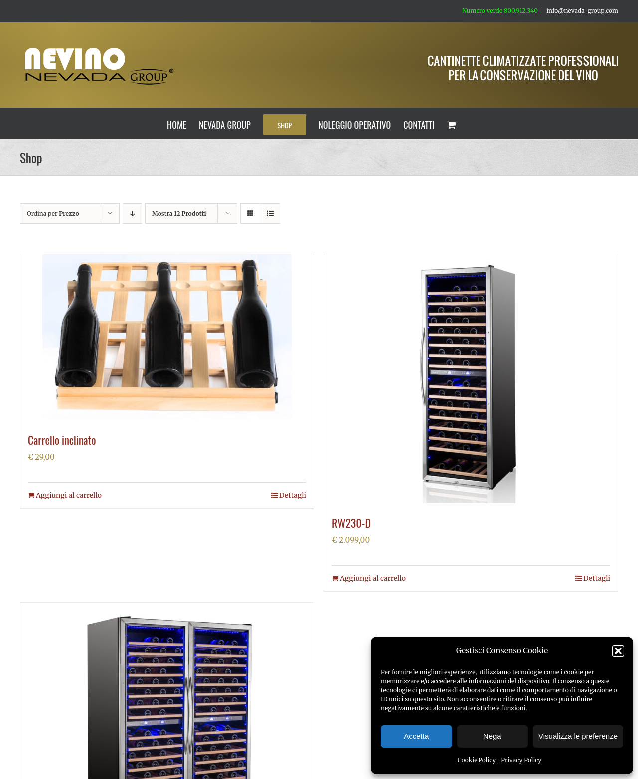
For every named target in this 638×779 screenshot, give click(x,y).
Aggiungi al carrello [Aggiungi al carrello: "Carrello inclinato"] (69, 495)
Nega (492, 736)
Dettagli (292, 495)
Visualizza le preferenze (578, 736)
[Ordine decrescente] (132, 213)
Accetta (416, 736)
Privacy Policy (521, 760)
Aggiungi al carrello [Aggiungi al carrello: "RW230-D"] (373, 578)
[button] (618, 651)
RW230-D (351, 523)
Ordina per (53, 213)
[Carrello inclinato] (167, 337)
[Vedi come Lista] (270, 213)
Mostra (179, 213)
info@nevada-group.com (582, 10)
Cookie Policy (477, 760)
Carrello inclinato (62, 440)
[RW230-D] (471, 378)
